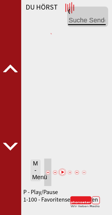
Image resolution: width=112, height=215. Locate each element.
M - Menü (36, 170)
